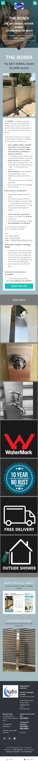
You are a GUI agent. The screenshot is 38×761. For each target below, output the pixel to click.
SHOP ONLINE (19, 286)
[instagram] (9, 738)
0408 (12, 238)
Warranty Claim (25, 709)
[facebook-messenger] (14, 738)
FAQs (21, 707)
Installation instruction (27, 697)
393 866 (17, 238)
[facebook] (4, 738)
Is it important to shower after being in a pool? (10, 718)
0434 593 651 (14, 236)
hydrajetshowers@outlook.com (22, 240)
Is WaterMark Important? (7, 725)
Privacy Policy (24, 703)
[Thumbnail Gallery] (19, 324)
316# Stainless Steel (26, 701)
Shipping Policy (25, 705)
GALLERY (19, 38)
